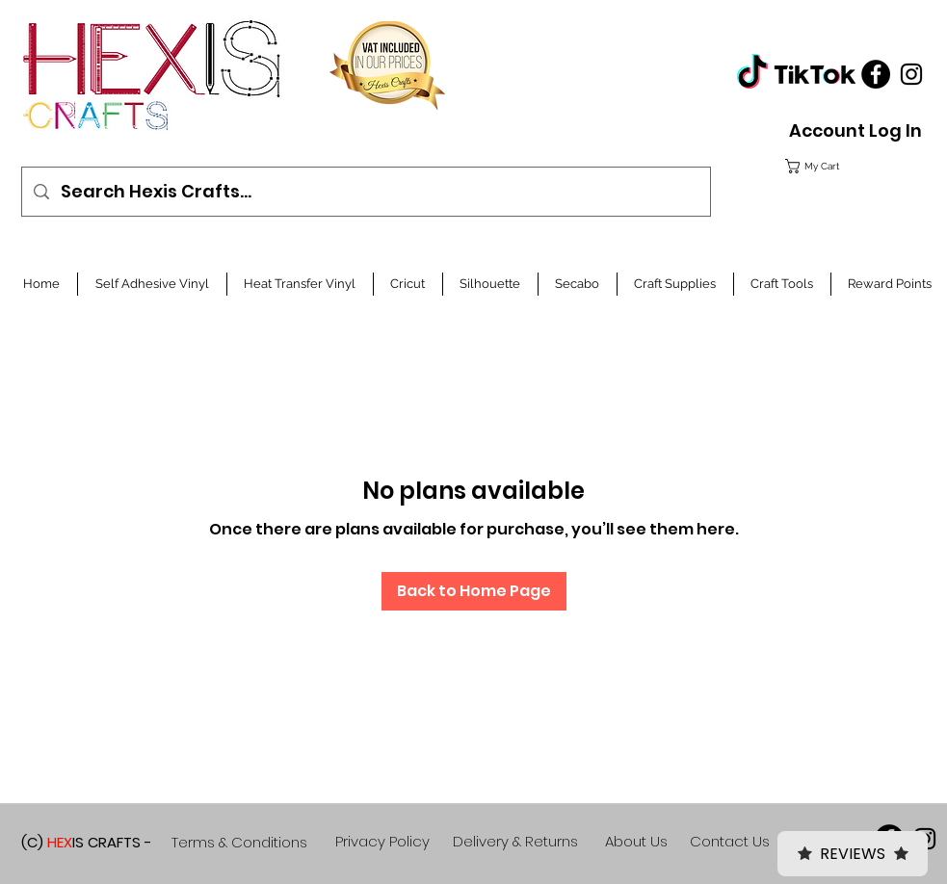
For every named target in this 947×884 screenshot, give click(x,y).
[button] (850, 166)
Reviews (852, 854)
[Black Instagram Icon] (911, 74)
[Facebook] (875, 74)
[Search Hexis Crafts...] (365, 192)
